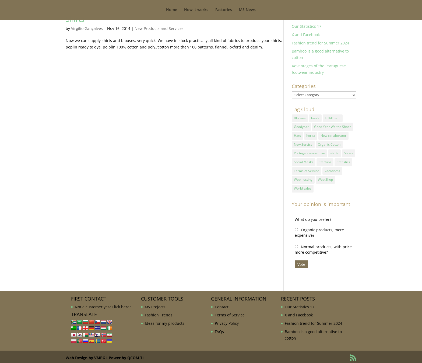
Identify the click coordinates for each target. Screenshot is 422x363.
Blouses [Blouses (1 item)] (300, 118)
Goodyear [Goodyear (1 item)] (301, 126)
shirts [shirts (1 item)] (334, 152)
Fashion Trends (159, 313)
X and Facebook (306, 34)
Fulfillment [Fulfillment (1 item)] (332, 118)
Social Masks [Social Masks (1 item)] (303, 161)
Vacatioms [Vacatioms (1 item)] (332, 169)
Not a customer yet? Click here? (103, 304)
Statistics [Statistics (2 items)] (343, 161)
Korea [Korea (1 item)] (310, 135)
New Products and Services (159, 28)
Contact (221, 304)
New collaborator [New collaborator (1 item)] (333, 135)
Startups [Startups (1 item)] (325, 161)
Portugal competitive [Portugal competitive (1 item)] (309, 152)
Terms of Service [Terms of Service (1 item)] (306, 169)
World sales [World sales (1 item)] (302, 186)
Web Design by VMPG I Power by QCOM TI (105, 355)
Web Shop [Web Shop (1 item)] (325, 178)
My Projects (155, 304)
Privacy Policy (227, 321)
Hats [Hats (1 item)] (297, 135)
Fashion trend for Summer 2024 (320, 43)
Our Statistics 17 (306, 26)
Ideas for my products (164, 321)
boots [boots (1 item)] (315, 118)
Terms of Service (230, 313)
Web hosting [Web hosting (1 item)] (303, 178)
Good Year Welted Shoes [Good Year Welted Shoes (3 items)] (332, 126)
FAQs (219, 329)
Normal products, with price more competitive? (323, 247)
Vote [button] (301, 262)
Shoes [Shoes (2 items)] (348, 152)
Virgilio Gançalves (87, 28)
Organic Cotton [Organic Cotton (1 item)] (329, 143)
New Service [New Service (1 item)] (303, 143)
